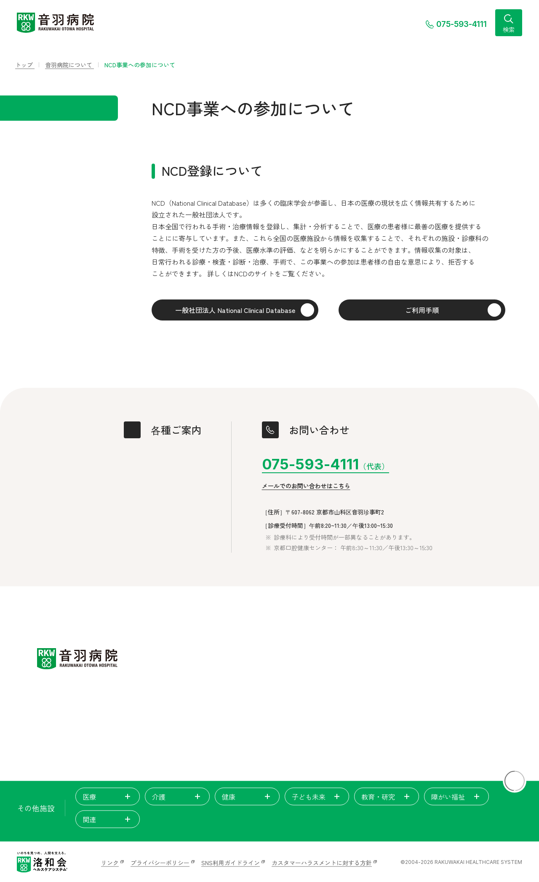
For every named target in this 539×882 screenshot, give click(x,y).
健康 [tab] (247, 797)
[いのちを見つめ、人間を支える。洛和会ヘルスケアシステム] (42, 862)
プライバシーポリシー (160, 862)
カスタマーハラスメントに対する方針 (322, 862)
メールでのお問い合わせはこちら (306, 486)
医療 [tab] (108, 797)
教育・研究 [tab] (386, 797)
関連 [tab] (108, 819)
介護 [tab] (177, 797)
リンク (110, 862)
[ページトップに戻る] (514, 781)
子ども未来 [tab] (317, 797)
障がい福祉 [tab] (456, 797)
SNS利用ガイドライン (230, 862)
